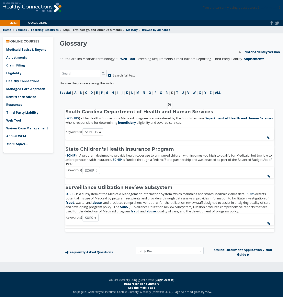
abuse (97, 202)
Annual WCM (16, 136)
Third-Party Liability (22, 112)
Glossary (132, 30)
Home (7, 30)
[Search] (80, 73)
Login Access (269, 7)
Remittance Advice (21, 97)
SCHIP (71, 155)
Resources (14, 104)
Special (65, 92)
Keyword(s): (74, 132)
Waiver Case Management (27, 128)
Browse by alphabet (156, 30)
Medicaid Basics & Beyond (26, 49)
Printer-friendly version (261, 52)
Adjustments (254, 59)
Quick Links (37, 23)
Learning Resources (45, 30)
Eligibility (13, 73)
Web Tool (127, 59)
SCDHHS (72, 118)
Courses (21, 30)
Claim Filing (15, 65)
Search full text (124, 75)
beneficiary (127, 122)
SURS (69, 194)
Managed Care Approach (25, 89)
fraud (69, 202)
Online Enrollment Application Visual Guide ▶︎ (243, 252)
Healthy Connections (22, 81)
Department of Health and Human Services (239, 118)
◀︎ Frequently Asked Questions (89, 252)
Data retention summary (141, 284)
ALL (218, 92)
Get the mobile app (141, 288)
